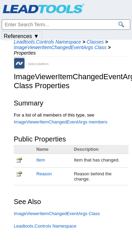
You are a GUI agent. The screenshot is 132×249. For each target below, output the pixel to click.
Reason (44, 173)
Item (40, 160)
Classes (95, 42)
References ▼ (21, 36)
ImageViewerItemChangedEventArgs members (60, 121)
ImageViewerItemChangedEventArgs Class (60, 47)
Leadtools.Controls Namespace (47, 42)
